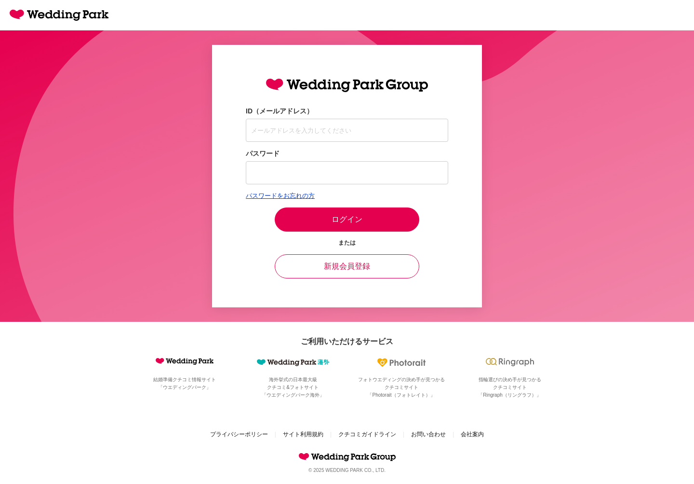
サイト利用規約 (303, 434)
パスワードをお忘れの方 (280, 195)
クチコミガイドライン (367, 434)
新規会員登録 (347, 266)
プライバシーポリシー (239, 434)
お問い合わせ (428, 434)
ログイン (347, 219)
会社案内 (472, 434)
